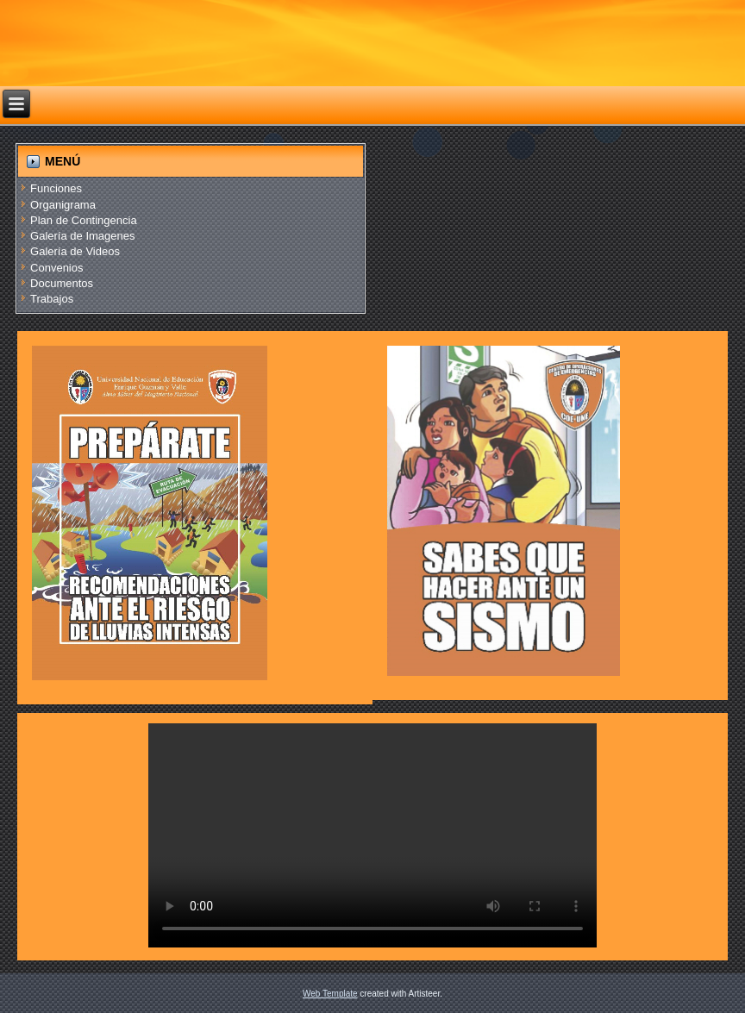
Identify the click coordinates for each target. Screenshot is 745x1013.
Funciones (56, 188)
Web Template (330, 993)
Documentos (61, 283)
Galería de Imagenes (82, 235)
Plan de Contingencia (83, 220)
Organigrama (63, 204)
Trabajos (51, 298)
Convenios (56, 267)
